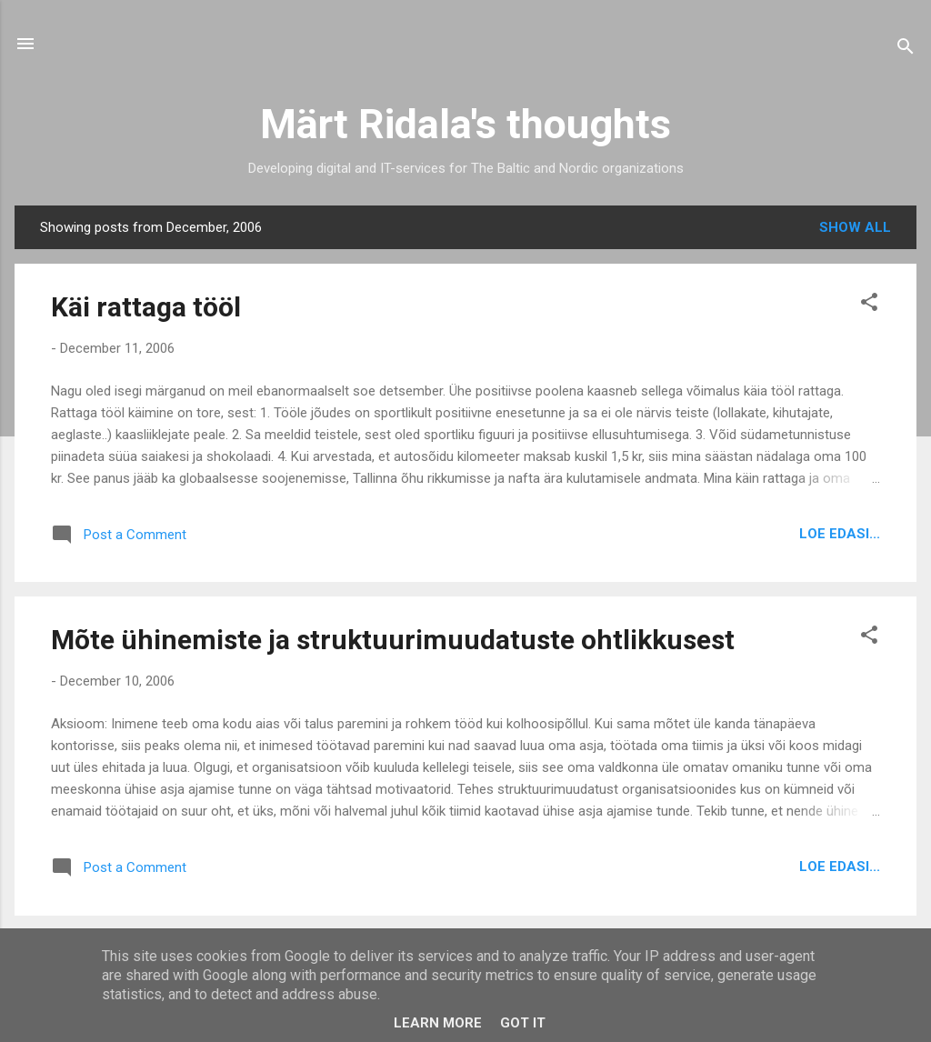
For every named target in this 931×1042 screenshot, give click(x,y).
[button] (869, 305)
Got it (523, 1023)
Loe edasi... (839, 534)
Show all (855, 227)
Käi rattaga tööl (146, 307)
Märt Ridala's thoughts (465, 124)
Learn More (438, 1023)
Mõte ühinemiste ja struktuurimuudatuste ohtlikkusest (393, 640)
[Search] (905, 49)
